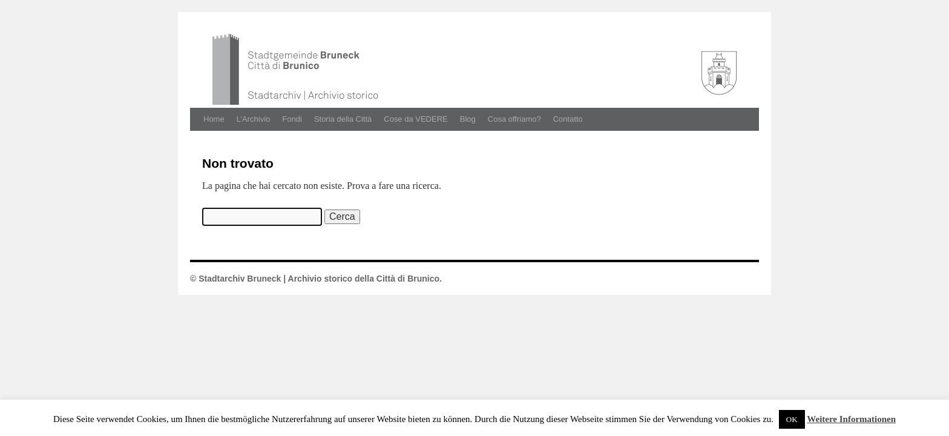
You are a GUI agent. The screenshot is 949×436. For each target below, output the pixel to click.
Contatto (568, 119)
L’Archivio (254, 119)
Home (214, 119)
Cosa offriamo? (514, 119)
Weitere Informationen (851, 419)
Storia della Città (343, 119)
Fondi (292, 119)
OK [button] (792, 419)
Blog (468, 119)
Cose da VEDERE (416, 119)
